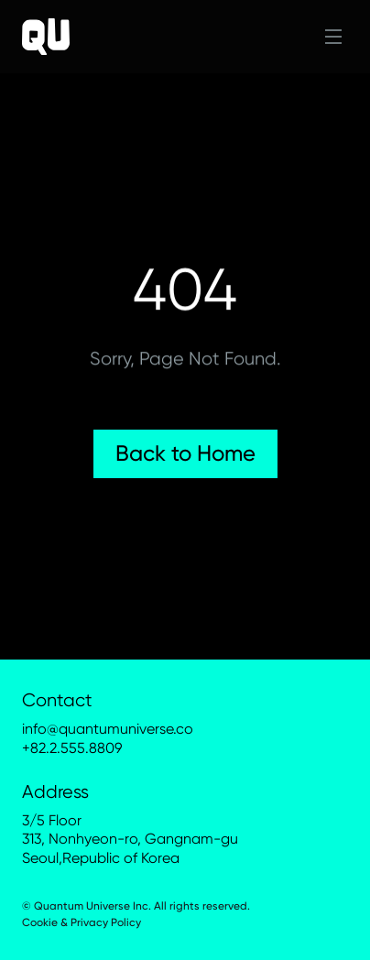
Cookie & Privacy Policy (81, 922)
